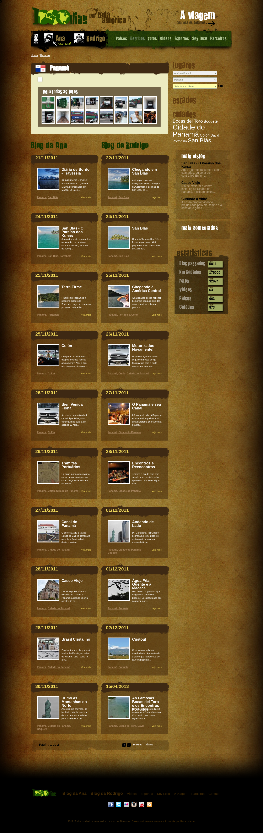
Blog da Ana (74, 793)
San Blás (199, 140)
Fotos (152, 38)
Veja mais (86, 197)
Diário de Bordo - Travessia (75, 171)
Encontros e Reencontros (143, 465)
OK (221, 86)
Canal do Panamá (69, 524)
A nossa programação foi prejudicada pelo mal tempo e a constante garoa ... (201, 205)
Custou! (139, 639)
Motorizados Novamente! (143, 348)
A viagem (196, 19)
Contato (214, 793)
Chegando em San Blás (144, 171)
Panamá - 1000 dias (79, 17)
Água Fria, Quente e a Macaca (141, 584)
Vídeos (132, 793)
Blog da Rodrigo (107, 793)
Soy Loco (199, 38)
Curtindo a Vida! (194, 199)
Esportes (182, 38)
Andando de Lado (143, 524)
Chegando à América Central (146, 289)
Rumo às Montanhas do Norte (74, 702)
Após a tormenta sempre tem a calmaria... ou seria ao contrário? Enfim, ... (201, 172)
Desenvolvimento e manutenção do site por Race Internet (163, 821)
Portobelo (180, 141)
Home (34, 55)
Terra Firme (71, 287)
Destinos (137, 38)
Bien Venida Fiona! (72, 406)
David (215, 135)
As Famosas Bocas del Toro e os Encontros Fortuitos (145, 703)
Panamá (42, 197)
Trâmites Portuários (70, 465)
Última (149, 744)
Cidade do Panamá (189, 130)
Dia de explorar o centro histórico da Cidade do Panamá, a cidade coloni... (198, 188)
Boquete (211, 121)
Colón (205, 135)
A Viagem (180, 793)
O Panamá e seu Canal (146, 406)
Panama (45, 55)
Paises (121, 38)
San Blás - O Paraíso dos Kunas (201, 164)
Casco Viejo (190, 182)
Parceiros (218, 38)
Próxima (137, 744)
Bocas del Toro (188, 121)
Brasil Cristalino (75, 639)
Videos (166, 38)
